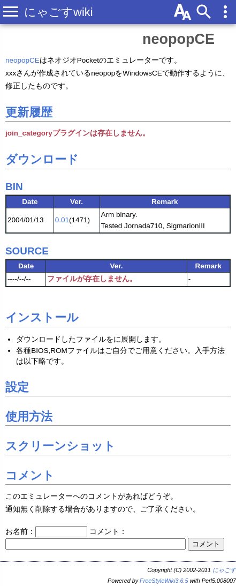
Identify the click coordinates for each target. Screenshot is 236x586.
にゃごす (224, 570)
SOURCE (27, 251)
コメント (30, 475)
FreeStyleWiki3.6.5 (164, 580)
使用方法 (28, 416)
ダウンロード (42, 159)
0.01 (62, 220)
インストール (42, 317)
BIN (14, 186)
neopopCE (178, 39)
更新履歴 (28, 112)
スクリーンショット (60, 446)
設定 (17, 387)
